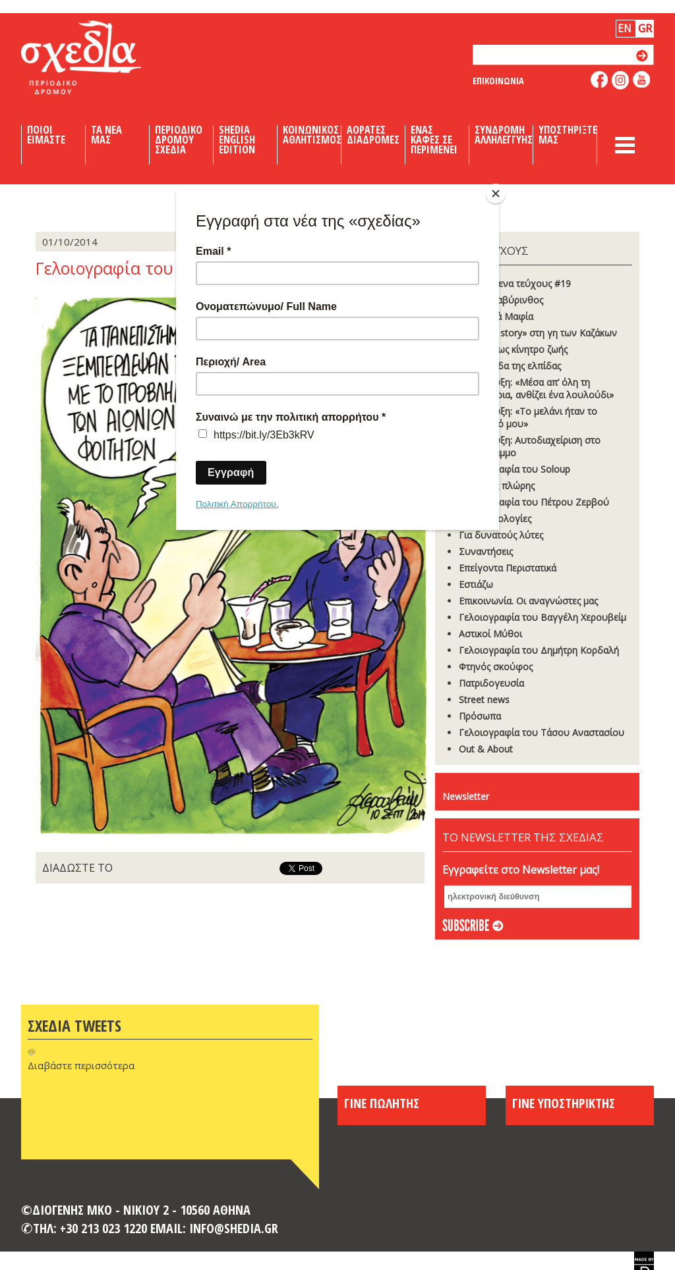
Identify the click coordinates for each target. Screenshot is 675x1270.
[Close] (496, 193)
